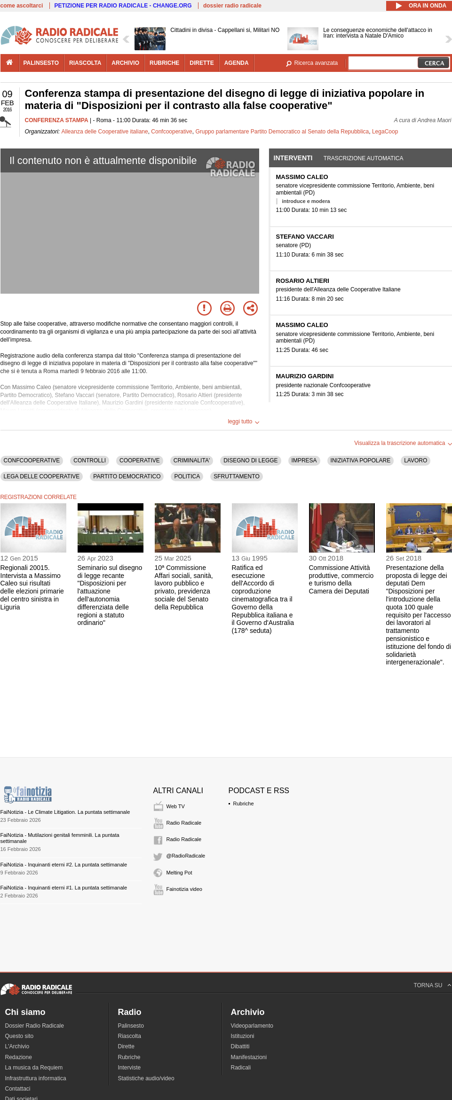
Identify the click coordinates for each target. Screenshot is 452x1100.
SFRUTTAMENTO (237, 476)
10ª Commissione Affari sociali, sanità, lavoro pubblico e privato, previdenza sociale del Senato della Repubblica (184, 587)
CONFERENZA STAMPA (56, 120)
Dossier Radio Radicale (34, 1025)
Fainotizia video (184, 889)
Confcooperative (171, 131)
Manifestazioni (249, 1057)
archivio (125, 63)
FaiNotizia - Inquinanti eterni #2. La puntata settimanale (63, 864)
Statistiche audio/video (146, 1078)
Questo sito (19, 1036)
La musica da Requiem (34, 1067)
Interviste (129, 1067)
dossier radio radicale (232, 5)
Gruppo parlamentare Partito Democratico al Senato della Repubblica (282, 131)
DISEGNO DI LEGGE (250, 460)
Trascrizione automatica (364, 158)
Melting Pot (179, 872)
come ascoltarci (21, 5)
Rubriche (243, 803)
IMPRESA (304, 460)
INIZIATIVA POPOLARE (361, 460)
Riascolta (129, 1036)
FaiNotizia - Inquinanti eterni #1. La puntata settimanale (63, 887)
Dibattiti (240, 1046)
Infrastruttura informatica (35, 1078)
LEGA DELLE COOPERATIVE (42, 476)
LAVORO (415, 460)
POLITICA (187, 476)
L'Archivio (17, 1046)
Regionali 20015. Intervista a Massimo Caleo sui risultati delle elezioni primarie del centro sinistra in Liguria (32, 587)
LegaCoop (385, 131)
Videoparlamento (252, 1025)
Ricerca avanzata (316, 63)
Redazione (18, 1057)
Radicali (241, 1067)
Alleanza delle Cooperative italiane (105, 131)
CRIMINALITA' (192, 460)
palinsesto (41, 63)
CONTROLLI (89, 460)
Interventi (293, 158)
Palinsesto (131, 1025)
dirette (202, 63)
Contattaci (18, 1088)
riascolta (85, 63)
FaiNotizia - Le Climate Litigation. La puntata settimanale (65, 812)
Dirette (126, 1046)
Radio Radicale (184, 823)
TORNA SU (427, 985)
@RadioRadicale (186, 855)
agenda (236, 63)
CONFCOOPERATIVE (32, 460)
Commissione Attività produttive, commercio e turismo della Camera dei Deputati (341, 579)
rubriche (164, 63)
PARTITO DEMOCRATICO (126, 476)
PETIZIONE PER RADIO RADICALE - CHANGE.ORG (123, 5)
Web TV (176, 806)
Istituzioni (242, 1036)
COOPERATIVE (139, 460)
